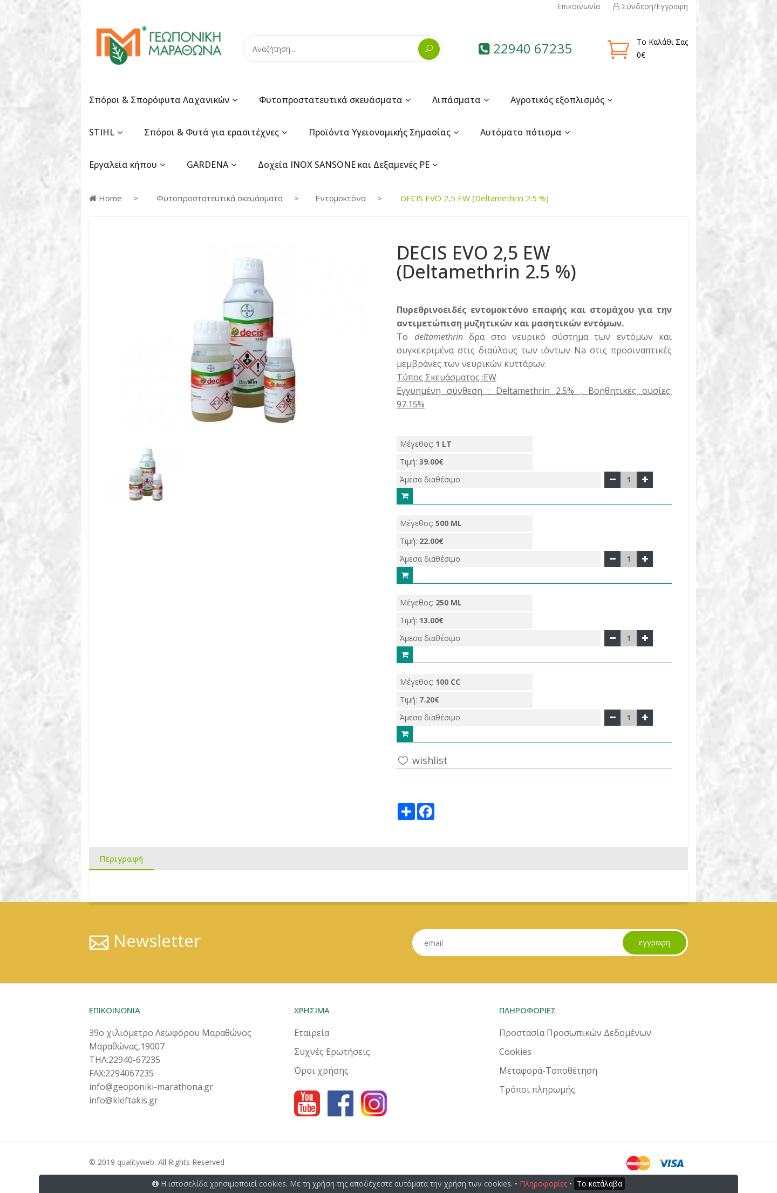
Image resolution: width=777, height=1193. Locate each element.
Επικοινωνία (578, 6)
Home (105, 198)
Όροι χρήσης (321, 1070)
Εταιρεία (311, 1033)
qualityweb (135, 1162)
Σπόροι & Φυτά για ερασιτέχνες (211, 132)
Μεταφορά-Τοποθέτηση (548, 1070)
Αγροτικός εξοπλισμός (557, 100)
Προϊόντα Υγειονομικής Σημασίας (380, 132)
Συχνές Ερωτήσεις (332, 1052)
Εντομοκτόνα (340, 198)
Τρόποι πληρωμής (537, 1089)
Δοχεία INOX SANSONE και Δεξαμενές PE (344, 165)
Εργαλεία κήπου (123, 165)
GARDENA (207, 165)
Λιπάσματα (456, 100)
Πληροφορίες (543, 1183)
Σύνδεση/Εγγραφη (650, 6)
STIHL (101, 132)
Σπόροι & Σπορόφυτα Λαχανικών (159, 100)
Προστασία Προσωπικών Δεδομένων (575, 1033)
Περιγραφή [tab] (121, 858)
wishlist (422, 760)
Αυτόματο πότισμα (521, 132)
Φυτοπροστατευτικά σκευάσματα (331, 100)
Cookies (515, 1052)
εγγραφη (654, 942)
